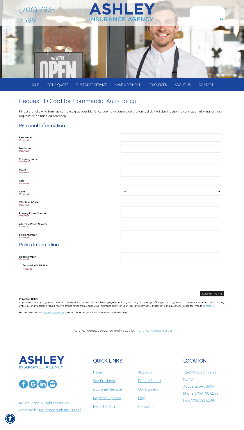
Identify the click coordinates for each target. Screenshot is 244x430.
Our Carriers (148, 389)
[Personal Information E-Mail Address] (170, 234)
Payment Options (107, 398)
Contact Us (147, 406)
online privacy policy (54, 312)
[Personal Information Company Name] (170, 159)
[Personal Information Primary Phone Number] (170, 213)
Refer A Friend (149, 381)
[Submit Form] (212, 293)
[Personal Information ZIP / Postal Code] (170, 202)
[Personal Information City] (170, 180)
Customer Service (107, 389)
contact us (208, 305)
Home (98, 372)
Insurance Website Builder (154, 330)
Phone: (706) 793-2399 (201, 393)
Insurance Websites (85, 330)
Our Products (104, 381)
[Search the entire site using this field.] (207, 10)
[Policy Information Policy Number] (170, 256)
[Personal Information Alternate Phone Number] (170, 224)
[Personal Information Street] (170, 170)
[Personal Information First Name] (170, 137)
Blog (141, 398)
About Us (145, 372)
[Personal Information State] (170, 191)
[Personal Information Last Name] (170, 148)
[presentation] (56, 279)
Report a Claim (105, 406)
